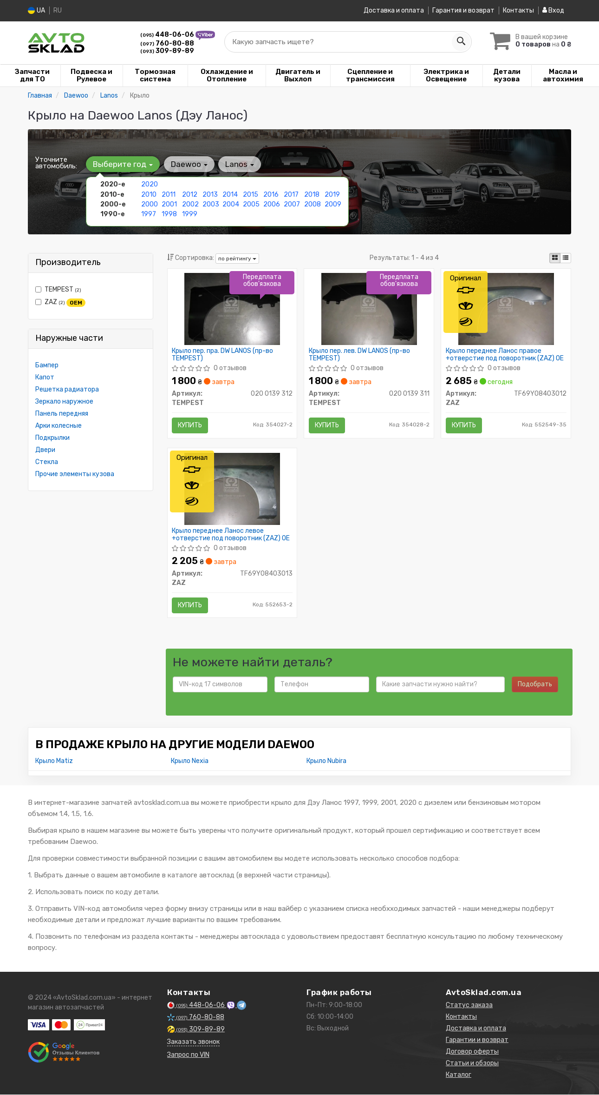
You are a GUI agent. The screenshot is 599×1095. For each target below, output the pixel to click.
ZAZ (60, 302)
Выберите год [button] (123, 164)
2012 (189, 194)
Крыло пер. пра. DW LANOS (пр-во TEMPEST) (222, 354)
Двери (45, 450)
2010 (148, 194)
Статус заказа (469, 1005)
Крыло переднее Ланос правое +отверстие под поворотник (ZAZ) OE (505, 354)
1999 (189, 214)
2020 (149, 184)
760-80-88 (167, 43)
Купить (190, 425)
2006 (271, 204)
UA (36, 10)
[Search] (460, 41)
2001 (169, 204)
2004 (230, 204)
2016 (271, 194)
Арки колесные (58, 426)
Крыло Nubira (326, 761)
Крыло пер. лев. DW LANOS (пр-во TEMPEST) (359, 354)
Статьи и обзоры (472, 1064)
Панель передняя (61, 414)
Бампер (47, 365)
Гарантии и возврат (477, 1040)
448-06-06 (167, 35)
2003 (210, 204)
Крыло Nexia (189, 761)
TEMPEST (58, 289)
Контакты (518, 10)
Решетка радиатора (67, 389)
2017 (291, 194)
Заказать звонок (193, 1042)
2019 (332, 194)
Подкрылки (52, 438)
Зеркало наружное (64, 401)
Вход (553, 10)
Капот (44, 377)
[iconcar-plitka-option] (554, 258)
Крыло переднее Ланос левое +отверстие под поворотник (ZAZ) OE (231, 534)
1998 (169, 214)
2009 (333, 204)
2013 (210, 194)
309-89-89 (167, 50)
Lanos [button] (239, 164)
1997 (148, 214)
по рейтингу (237, 258)
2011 (169, 194)
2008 (312, 204)
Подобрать (535, 685)
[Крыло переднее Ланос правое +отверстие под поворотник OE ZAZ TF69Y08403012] (506, 308)
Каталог (458, 1075)
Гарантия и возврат (463, 10)
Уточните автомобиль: (56, 162)
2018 (311, 194)
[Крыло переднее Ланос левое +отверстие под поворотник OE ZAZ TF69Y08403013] (232, 488)
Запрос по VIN (188, 1055)
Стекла (46, 462)
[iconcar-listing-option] (565, 258)
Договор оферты (472, 1052)
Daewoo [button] (188, 164)
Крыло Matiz (54, 761)
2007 (292, 204)
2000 (149, 204)
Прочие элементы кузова (74, 474)
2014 (230, 194)
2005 (251, 204)
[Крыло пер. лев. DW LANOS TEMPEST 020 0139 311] (369, 308)
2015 (250, 194)
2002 (190, 204)
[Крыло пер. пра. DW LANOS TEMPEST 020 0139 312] (232, 308)
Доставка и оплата (394, 10)
